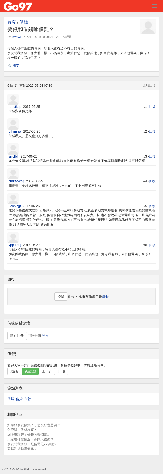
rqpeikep (15, 107)
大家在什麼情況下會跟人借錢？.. (31, 439)
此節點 (14, 371)
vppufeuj (15, 245)
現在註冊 (17, 336)
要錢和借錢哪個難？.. (23, 449)
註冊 (105, 296)
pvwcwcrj (17, 36)
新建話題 (30, 371)
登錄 (61, 296)
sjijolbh (14, 156)
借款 (27, 399)
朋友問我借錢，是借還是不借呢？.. (33, 444)
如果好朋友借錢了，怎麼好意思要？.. (34, 425)
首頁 (11, 22)
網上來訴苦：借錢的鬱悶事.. (28, 434)
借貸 (19, 399)
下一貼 (61, 371)
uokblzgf (15, 206)
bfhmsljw (15, 131)
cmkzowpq (16, 181)
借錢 (23, 22)
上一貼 (46, 371)
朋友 (16, 65)
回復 (152, 107)
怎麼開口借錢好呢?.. (22, 430)
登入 (45, 335)
